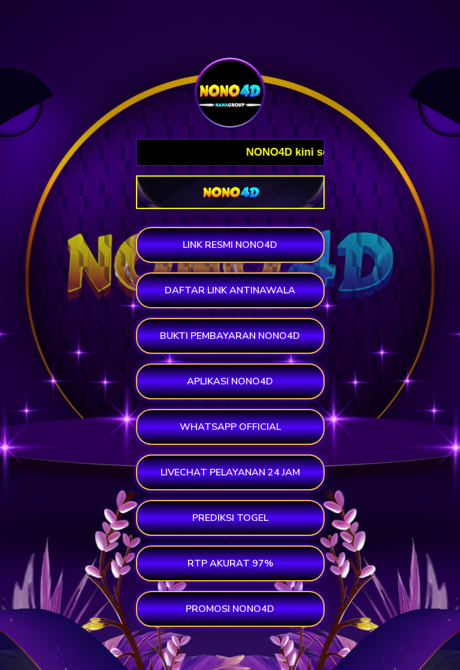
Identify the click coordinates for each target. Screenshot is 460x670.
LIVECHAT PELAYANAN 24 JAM (230, 472)
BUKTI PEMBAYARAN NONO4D (230, 335)
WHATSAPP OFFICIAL (230, 426)
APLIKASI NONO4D (230, 381)
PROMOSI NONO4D (230, 609)
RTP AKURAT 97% (230, 563)
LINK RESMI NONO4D (230, 244)
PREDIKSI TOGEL (230, 518)
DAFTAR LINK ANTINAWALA (230, 290)
